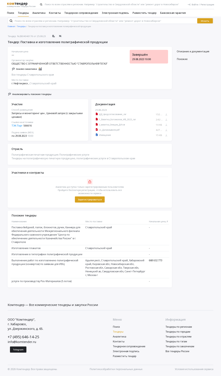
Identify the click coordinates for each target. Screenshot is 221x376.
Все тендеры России (177, 352)
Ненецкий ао (93, 272)
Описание (193, 52)
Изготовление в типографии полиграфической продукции (47, 255)
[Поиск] (41, 4)
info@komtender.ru (22, 343)
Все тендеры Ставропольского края (33, 76)
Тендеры (23, 13)
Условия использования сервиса (194, 370)
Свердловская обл (112, 272)
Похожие (182, 60)
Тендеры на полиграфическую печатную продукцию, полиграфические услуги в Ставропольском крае (73, 159)
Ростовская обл (94, 269)
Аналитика (38, 13)
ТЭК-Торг (17, 127)
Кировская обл (101, 265)
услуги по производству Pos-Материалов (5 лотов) (42, 282)
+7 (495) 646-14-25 (23, 338)
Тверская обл (130, 269)
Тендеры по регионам (178, 328)
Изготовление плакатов (26, 249)
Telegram (18, 350)
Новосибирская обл (122, 265)
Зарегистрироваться (90, 200)
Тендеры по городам (177, 333)
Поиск (10, 13)
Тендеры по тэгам (176, 342)
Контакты (55, 13)
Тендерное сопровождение (81, 13)
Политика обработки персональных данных (116, 370)
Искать (205, 22)
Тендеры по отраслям (178, 337)
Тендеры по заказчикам (179, 347)
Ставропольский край (43, 84)
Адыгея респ (92, 261)
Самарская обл (113, 269)
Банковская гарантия (173, 13)
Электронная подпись (115, 13)
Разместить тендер (144, 13)
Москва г (92, 276)
